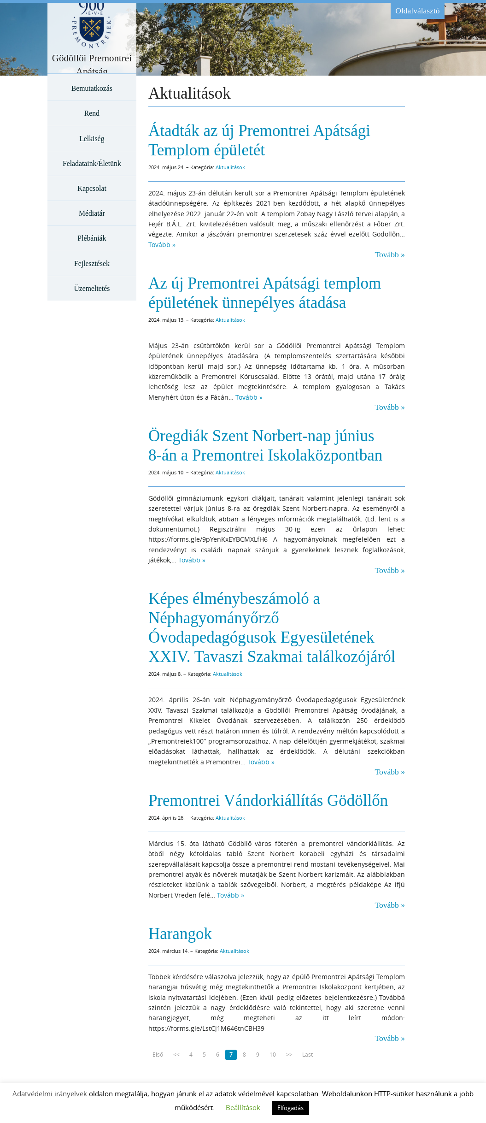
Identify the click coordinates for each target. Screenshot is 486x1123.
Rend (92, 113)
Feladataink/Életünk (92, 163)
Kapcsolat (91, 188)
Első (157, 1054)
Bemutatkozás (91, 88)
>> (289, 1054)
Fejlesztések (92, 263)
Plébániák (91, 238)
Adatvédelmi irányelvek (49, 1093)
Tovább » (162, 244)
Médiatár (92, 213)
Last (307, 1054)
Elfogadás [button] (290, 1108)
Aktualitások (230, 167)
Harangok (180, 934)
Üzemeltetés (92, 288)
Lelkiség (91, 138)
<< (176, 1054)
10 (272, 1054)
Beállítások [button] (243, 1107)
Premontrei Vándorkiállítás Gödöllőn (268, 801)
